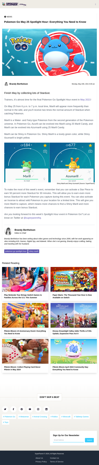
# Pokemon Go (9, 417)
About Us (39, 458)
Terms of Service (56, 462)
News (9, 17)
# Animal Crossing (39, 417)
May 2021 (85, 99)
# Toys (5, 422)
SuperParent (39, 454)
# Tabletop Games (81, 417)
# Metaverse (24, 417)
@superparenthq (32, 218)
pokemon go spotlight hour (16, 251)
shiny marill (33, 251)
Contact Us (54, 458)
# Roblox (54, 417)
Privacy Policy (41, 462)
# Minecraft (65, 417)
